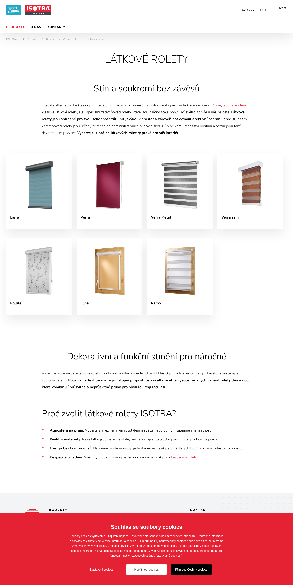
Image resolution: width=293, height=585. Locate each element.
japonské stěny (235, 105)
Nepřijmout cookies (146, 569)
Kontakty (56, 27)
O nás (36, 27)
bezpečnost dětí (183, 459)
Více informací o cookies (120, 541)
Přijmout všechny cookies (191, 569)
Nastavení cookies (101, 569)
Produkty (15, 27)
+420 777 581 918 (254, 10)
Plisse (216, 105)
